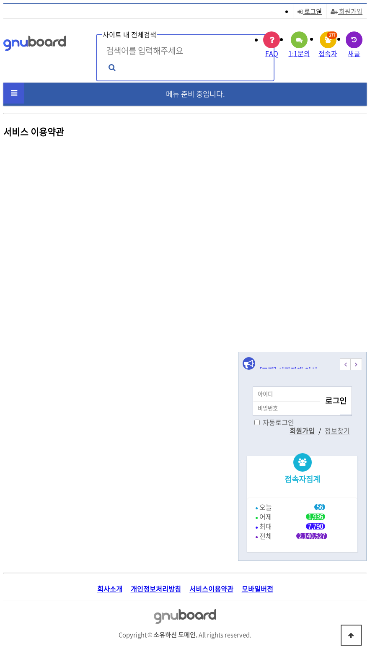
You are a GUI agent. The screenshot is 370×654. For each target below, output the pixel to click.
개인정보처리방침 (156, 588)
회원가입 (346, 11)
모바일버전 (257, 588)
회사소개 (109, 588)
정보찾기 (337, 430)
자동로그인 (278, 422)
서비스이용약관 (211, 588)
